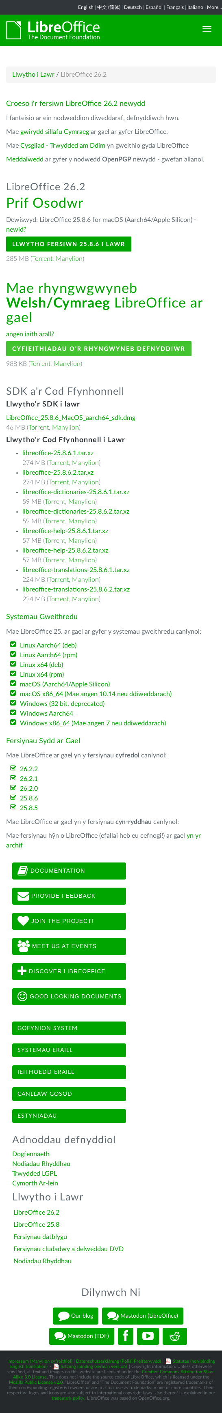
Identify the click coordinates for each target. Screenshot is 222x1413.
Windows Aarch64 (46, 713)
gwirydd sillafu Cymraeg (54, 132)
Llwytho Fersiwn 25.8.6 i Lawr (68, 244)
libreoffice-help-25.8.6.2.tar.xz (65, 550)
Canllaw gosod (44, 1094)
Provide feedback (56, 896)
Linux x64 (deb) (41, 665)
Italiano (195, 7)
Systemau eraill (45, 1050)
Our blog (75, 1316)
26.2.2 (29, 769)
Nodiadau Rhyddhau (41, 1164)
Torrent (42, 259)
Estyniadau (37, 1116)
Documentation (51, 871)
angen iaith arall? (30, 334)
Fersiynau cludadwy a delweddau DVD (68, 1249)
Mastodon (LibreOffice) (142, 1316)
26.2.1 (29, 779)
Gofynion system (47, 1028)
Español (154, 7)
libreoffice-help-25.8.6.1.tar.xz (65, 531)
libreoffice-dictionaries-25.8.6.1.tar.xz (75, 492)
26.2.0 (29, 788)
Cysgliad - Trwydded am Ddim (62, 145)
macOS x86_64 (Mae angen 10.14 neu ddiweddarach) (96, 694)
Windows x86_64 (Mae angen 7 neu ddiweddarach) (93, 723)
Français (175, 7)
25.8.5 (29, 808)
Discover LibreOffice (61, 971)
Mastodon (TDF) (81, 1336)
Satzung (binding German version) (94, 1366)
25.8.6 (29, 798)
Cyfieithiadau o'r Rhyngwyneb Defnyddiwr (98, 348)
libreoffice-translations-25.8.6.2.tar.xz (76, 589)
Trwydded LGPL (34, 1173)
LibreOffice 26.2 (36, 1212)
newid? (16, 229)
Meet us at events (56, 946)
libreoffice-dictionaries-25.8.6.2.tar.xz (75, 511)
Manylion (69, 259)
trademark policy (68, 1398)
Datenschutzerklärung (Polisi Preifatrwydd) (118, 1361)
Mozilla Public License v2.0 (36, 1382)
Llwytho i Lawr (33, 74)
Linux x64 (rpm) (42, 674)
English (86, 7)
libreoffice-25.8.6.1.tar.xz (58, 453)
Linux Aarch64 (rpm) (48, 655)
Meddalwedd (25, 159)
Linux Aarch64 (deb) (48, 645)
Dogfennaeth (31, 1154)
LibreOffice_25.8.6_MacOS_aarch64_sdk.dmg (70, 418)
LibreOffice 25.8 (36, 1225)
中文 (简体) (108, 7)
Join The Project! (55, 921)
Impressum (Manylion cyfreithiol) (39, 1361)
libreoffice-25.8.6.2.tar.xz (58, 472)
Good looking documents (69, 996)
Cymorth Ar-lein (35, 1183)
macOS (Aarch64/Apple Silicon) (65, 684)
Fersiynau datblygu (40, 1237)
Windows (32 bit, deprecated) (62, 704)
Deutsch (133, 7)
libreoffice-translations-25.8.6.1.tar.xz (76, 570)
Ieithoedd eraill (45, 1072)
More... (214, 7)
